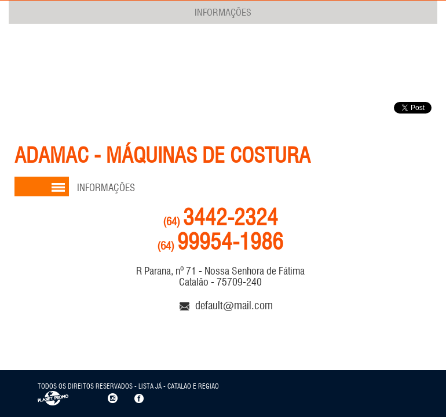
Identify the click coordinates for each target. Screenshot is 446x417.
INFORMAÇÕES (223, 12)
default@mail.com (226, 305)
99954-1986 (220, 242)
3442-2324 (220, 217)
